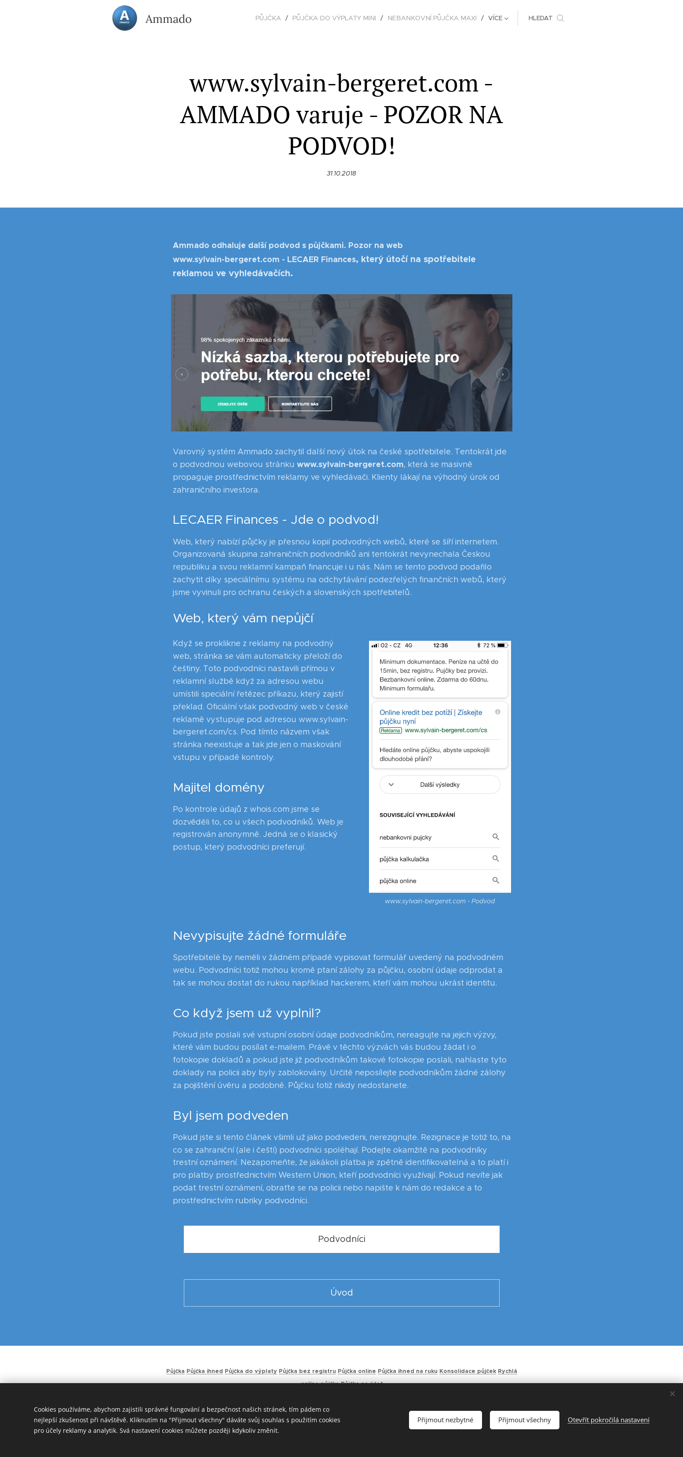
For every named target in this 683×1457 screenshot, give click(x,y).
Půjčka (175, 1371)
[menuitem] (227, 18)
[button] (546, 18)
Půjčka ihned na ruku (408, 1371)
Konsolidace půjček (467, 1371)
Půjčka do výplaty (251, 1371)
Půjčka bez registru (307, 1371)
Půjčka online (357, 1371)
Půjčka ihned (204, 1371)
